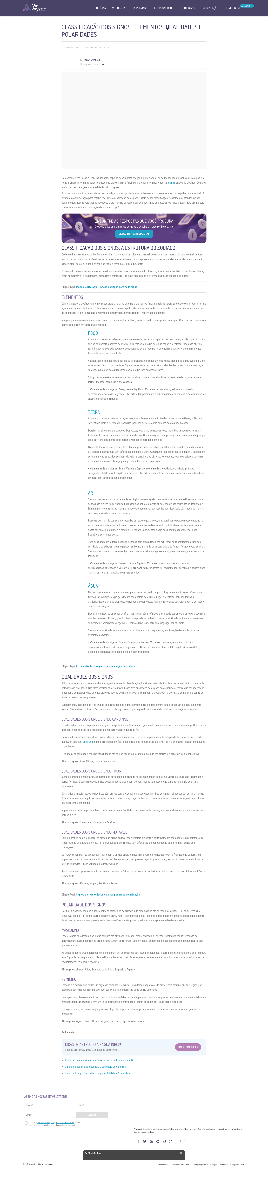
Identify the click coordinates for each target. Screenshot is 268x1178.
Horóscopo (73, 48)
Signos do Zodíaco (97, 48)
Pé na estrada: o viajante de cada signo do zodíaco (106, 666)
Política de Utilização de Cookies (233, 1165)
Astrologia (118, 8)
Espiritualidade (163, 8)
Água (93, 586)
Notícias (101, 8)
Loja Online (233, 8)
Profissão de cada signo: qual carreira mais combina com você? (99, 1060)
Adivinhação (210, 8)
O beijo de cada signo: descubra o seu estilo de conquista (95, 1066)
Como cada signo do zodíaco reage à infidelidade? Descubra (97, 1073)
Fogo (93, 333)
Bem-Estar (139, 8)
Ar (90, 493)
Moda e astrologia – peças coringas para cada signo (106, 287)
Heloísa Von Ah (92, 60)
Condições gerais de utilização (205, 1165)
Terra (94, 412)
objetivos (88, 741)
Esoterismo (188, 8)
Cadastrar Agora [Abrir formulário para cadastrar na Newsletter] (188, 1047)
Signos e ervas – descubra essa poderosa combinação (108, 894)
